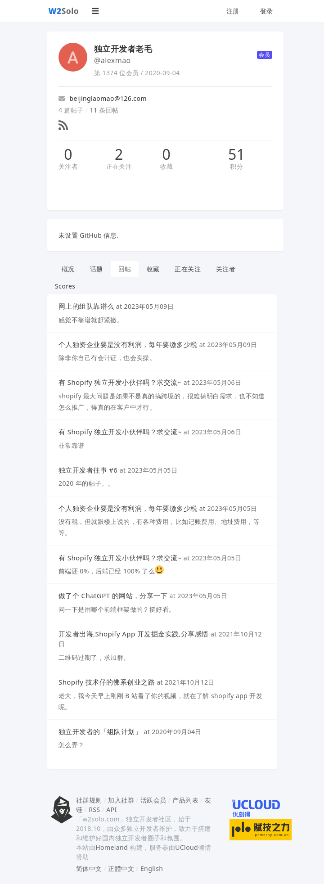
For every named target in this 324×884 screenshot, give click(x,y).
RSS (94, 809)
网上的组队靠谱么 (86, 306)
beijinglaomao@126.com (102, 98)
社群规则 (89, 800)
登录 (266, 11)
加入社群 (121, 800)
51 (236, 154)
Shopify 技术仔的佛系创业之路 (106, 681)
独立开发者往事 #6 (87, 469)
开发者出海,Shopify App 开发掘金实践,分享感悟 (133, 633)
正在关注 (119, 166)
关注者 (68, 166)
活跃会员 (153, 800)
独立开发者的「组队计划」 (100, 731)
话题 (96, 269)
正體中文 (121, 868)
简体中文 (89, 868)
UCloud (186, 847)
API (111, 809)
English (151, 868)
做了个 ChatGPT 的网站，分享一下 (112, 595)
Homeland (111, 847)
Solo (64, 10)
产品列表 (185, 800)
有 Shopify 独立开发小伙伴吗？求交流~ (120, 382)
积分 (236, 166)
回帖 (124, 269)
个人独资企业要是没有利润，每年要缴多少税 (127, 344)
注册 (232, 11)
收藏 (166, 166)
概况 (68, 269)
